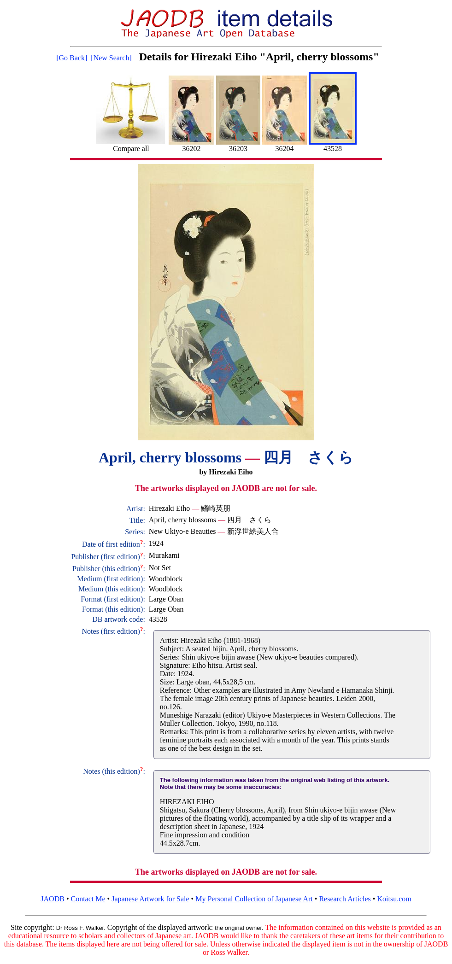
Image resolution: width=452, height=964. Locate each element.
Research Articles (344, 899)
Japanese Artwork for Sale (150, 899)
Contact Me (88, 899)
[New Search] (111, 58)
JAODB (53, 899)
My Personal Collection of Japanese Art (254, 899)
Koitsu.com (394, 899)
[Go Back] (71, 58)
